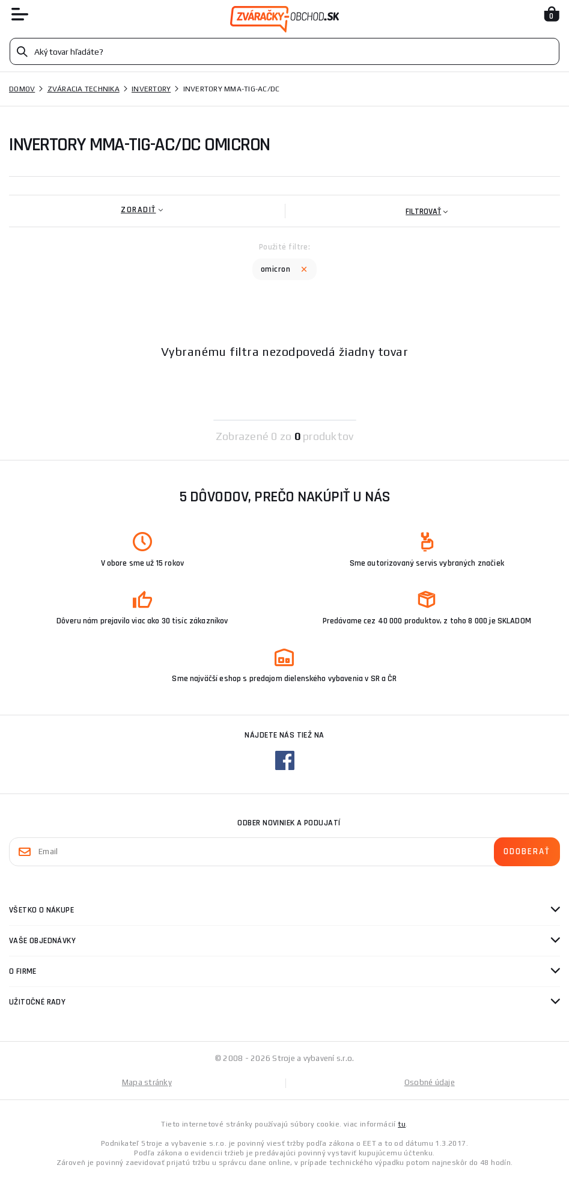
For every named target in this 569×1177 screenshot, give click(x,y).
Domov (22, 89)
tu (402, 1124)
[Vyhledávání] (284, 51)
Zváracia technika (83, 89)
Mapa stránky (147, 1082)
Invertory (151, 89)
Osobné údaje (429, 1082)
